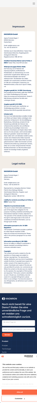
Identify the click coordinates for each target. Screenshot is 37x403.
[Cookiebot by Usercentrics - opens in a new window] (24, 356)
